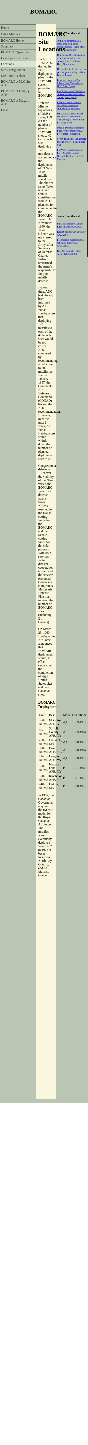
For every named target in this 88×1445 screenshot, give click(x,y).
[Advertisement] (72, 186)
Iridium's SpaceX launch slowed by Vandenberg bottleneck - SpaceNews (69, 105)
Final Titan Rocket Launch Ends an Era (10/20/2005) (70, 225)
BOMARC (44, 11)
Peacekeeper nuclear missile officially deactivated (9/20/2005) (70, 242)
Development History (15, 58)
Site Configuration (13, 70)
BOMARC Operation (15, 52)
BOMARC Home (12, 40)
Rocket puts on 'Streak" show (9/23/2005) (71, 233)
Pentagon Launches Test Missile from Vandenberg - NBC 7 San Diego (70, 83)
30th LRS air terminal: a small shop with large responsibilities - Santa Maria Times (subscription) (71, 45)
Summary (7, 46)
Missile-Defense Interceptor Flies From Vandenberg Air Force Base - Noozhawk (70, 130)
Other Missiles (10, 34)
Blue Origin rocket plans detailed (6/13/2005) (69, 252)
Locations (7, 64)
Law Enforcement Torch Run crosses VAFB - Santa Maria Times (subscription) (71, 94)
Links (4, 110)
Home (5, 27)
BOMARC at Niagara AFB (15, 102)
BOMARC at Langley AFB (15, 92)
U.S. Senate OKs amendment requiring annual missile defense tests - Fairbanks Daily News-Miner (71, 59)
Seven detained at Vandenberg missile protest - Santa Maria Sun (71, 141)
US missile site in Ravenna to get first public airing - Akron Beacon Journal (71, 72)
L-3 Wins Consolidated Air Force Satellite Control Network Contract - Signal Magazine (70, 154)
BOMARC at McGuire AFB (16, 83)
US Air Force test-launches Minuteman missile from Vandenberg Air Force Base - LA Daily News (71, 118)
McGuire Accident (13, 75)
